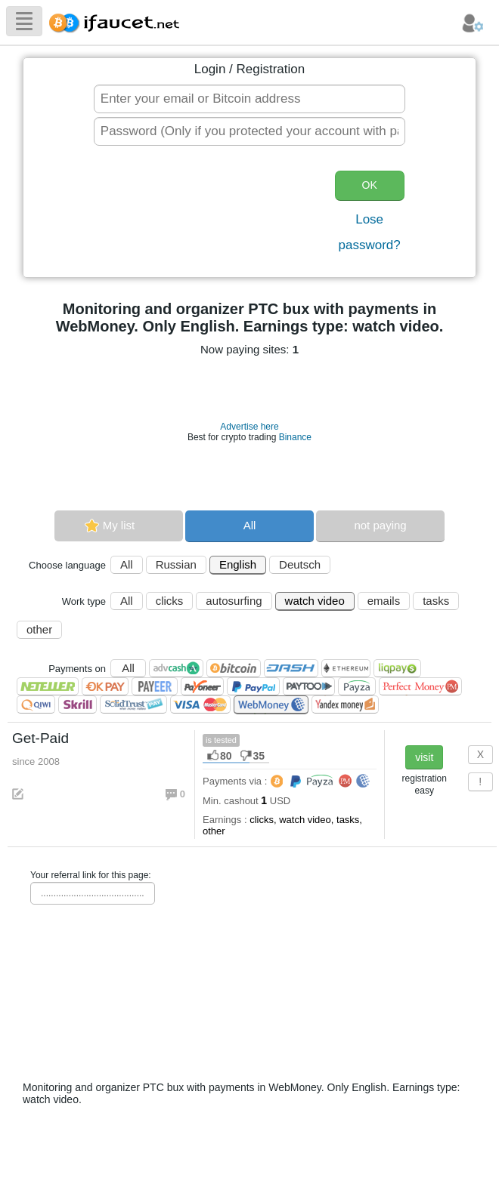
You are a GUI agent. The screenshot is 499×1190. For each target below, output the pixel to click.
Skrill (77, 704)
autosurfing (234, 600)
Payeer (155, 686)
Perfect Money (420, 686)
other (39, 629)
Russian (176, 564)
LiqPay (397, 668)
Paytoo (309, 686)
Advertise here (249, 426)
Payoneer (202, 686)
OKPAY (105, 686)
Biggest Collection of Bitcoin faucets (118, 20)
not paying (380, 525)
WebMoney (271, 704)
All (249, 525)
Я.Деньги (345, 704)
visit (424, 757)
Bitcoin (233, 668)
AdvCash (176, 668)
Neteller (48, 686)
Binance (295, 437)
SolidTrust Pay (133, 704)
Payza (357, 686)
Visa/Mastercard (200, 704)
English (237, 564)
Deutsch (300, 564)
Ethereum (345, 668)
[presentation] (207, 212)
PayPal (253, 686)
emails (383, 600)
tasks (436, 600)
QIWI (36, 704)
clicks (170, 600)
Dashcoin (291, 668)
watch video (315, 600)
